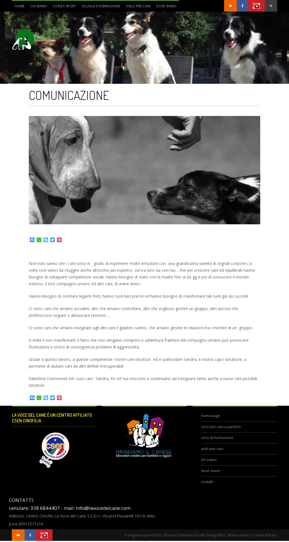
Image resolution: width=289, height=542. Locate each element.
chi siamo (37, 8)
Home (20, 6)
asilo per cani (138, 6)
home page (210, 415)
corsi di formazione (217, 437)
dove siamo (164, 8)
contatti (207, 481)
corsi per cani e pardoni (221, 426)
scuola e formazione (99, 8)
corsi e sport (63, 8)
